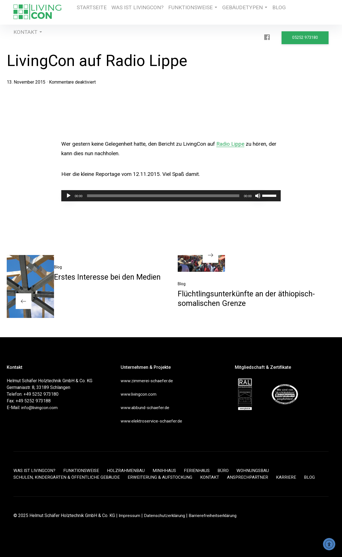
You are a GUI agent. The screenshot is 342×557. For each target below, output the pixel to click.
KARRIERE (289, 477)
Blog (58, 267)
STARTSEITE (90, 12)
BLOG (266, 12)
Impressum (130, 515)
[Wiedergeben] (68, 196)
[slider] (163, 195)
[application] (171, 195)
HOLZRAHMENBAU (129, 470)
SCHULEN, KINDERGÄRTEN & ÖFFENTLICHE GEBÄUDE (67, 477)
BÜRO (228, 470)
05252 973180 (307, 36)
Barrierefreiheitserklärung (216, 515)
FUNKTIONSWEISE (184, 12)
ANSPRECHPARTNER (250, 477)
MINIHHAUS (168, 470)
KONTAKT (24, 36)
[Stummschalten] (258, 196)
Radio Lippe (230, 144)
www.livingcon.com (139, 394)
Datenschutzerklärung (166, 515)
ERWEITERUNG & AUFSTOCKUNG (161, 477)
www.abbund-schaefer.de (145, 407)
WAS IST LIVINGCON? (133, 12)
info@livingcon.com (40, 407)
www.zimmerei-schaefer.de (147, 380)
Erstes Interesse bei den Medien (107, 277)
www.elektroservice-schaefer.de (152, 421)
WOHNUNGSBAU (258, 470)
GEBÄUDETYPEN (232, 12)
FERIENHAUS (201, 470)
